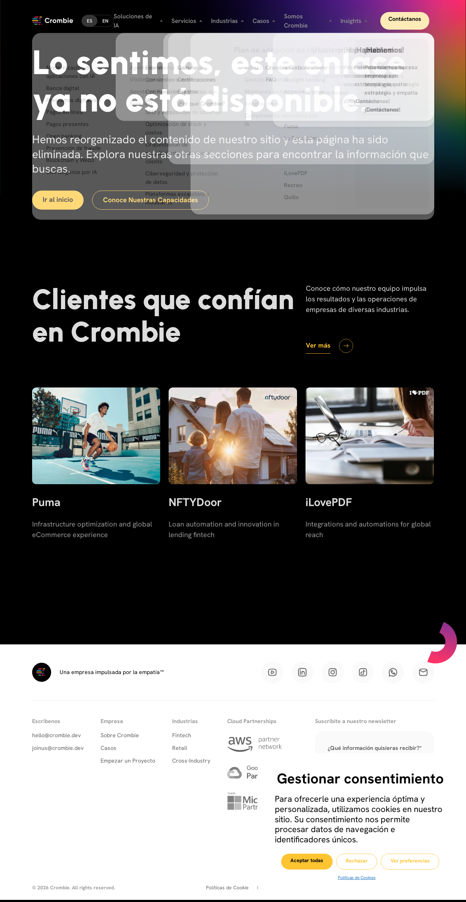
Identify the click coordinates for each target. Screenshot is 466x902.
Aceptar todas (302, 861)
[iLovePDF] (369, 481)
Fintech (181, 737)
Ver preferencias (414, 861)
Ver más (319, 345)
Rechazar (357, 861)
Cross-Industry (191, 762)
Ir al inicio (58, 200)
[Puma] (96, 481)
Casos (108, 749)
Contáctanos (409, 17)
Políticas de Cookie (227, 889)
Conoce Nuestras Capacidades (154, 200)
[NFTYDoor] (233, 481)
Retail (179, 749)
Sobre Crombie (120, 737)
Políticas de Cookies (356, 877)
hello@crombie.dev (56, 737)
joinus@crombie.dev (58, 749)
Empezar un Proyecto (128, 762)
